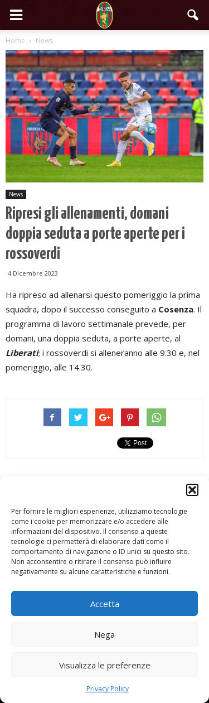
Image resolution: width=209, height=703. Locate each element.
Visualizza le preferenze (104, 665)
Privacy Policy (107, 689)
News (16, 194)
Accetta (104, 603)
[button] (192, 489)
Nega (104, 634)
